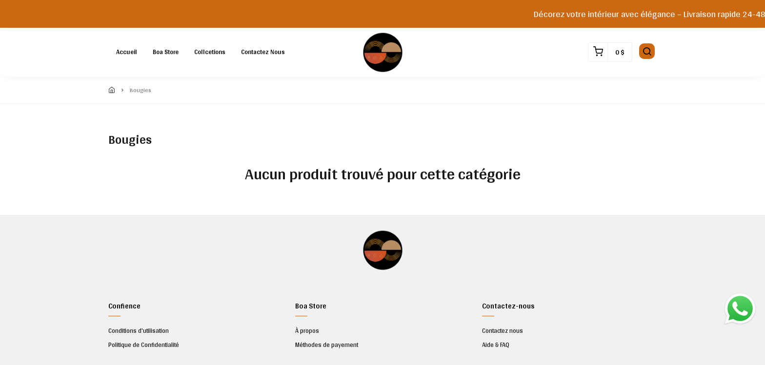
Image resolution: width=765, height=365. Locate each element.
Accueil (126, 52)
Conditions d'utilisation (138, 331)
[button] (647, 52)
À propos (307, 331)
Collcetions (209, 52)
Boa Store (166, 52)
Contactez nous (263, 52)
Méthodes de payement (326, 345)
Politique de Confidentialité (143, 345)
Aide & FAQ (495, 345)
